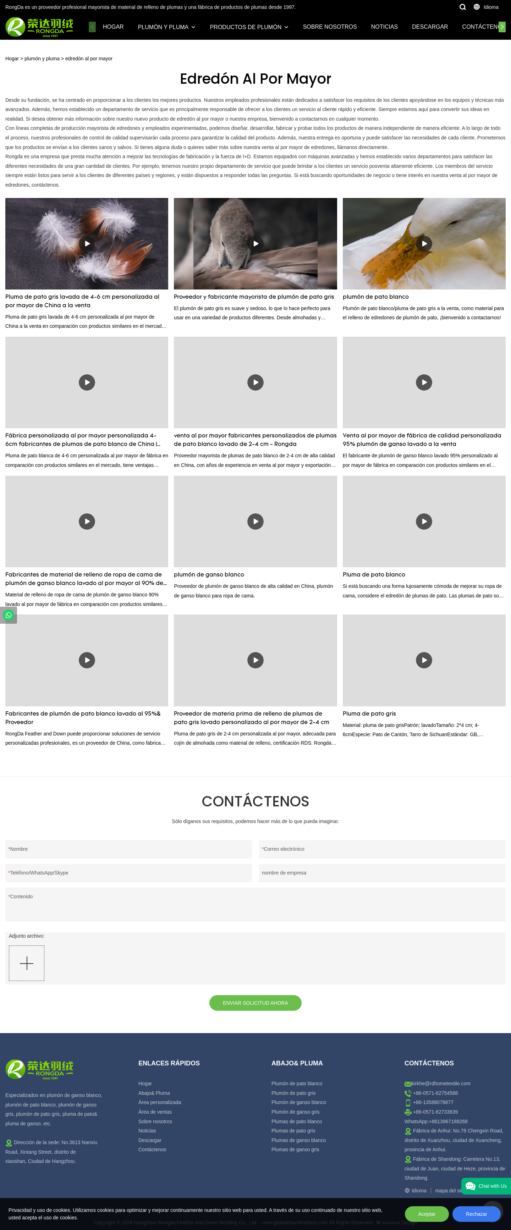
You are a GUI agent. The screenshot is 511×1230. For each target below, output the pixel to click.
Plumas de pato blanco (296, 1121)
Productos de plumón (246, 27)
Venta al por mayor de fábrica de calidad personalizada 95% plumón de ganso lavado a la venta (422, 440)
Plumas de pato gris (293, 1131)
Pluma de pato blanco (374, 575)
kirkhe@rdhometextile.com (441, 1083)
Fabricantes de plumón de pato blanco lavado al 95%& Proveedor (83, 718)
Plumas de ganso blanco (298, 1140)
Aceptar (426, 1214)
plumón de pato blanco (376, 297)
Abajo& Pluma (154, 1093)
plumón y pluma (163, 27)
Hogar (113, 27)
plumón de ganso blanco (209, 575)
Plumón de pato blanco (296, 1083)
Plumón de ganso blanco (298, 1102)
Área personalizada (159, 1102)
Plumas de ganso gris (295, 1149)
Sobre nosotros (330, 27)
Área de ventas (155, 1112)
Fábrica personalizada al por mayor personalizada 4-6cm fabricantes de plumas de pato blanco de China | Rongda (81, 441)
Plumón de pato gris (293, 1093)
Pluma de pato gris (369, 714)
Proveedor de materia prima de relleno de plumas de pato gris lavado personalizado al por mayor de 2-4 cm (251, 718)
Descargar (430, 27)
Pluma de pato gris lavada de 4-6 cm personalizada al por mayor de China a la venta (82, 301)
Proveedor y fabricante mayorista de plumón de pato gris (254, 297)
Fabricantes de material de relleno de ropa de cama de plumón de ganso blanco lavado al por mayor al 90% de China (84, 580)
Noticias (384, 27)
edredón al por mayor (88, 58)
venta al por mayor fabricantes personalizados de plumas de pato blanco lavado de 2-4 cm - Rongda (255, 440)
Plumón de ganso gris (295, 1112)
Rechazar (476, 1214)
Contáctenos (484, 27)
